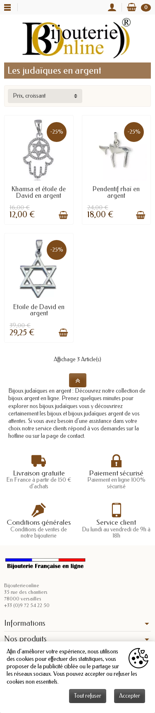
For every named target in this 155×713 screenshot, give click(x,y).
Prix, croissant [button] (29, 95)
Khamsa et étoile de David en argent (39, 192)
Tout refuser (87, 695)
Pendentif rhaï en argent (116, 192)
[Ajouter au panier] (63, 215)
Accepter (129, 695)
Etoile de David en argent (38, 310)
